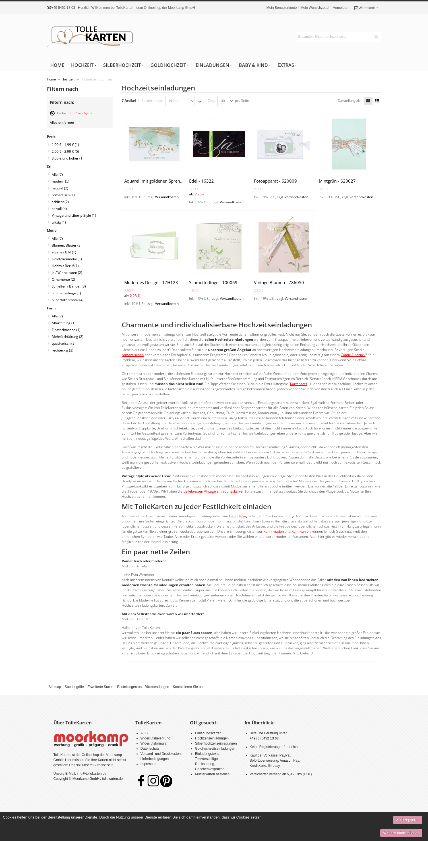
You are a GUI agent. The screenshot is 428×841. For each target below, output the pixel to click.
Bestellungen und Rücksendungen (143, 687)
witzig (59, 222)
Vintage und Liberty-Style (74, 215)
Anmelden (340, 8)
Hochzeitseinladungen (212, 738)
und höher (68, 158)
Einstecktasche (66, 329)
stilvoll (59, 208)
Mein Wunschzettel (314, 8)
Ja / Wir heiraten (67, 272)
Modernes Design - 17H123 (151, 282)
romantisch (63, 195)
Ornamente (63, 279)
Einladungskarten (208, 733)
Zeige (212, 100)
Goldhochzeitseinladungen (215, 749)
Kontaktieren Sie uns (188, 687)
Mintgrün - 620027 (337, 181)
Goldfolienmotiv (67, 259)
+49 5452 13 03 (63, 8)
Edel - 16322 (201, 181)
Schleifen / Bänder (69, 286)
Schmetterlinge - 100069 (213, 282)
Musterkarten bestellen (212, 774)
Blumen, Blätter (67, 245)
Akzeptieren (409, 820)
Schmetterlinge (66, 293)
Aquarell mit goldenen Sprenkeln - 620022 (165, 181)
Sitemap (54, 687)
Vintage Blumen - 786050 (279, 282)
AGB (144, 733)
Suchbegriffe (74, 687)
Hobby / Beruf (65, 265)
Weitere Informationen (401, 833)
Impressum (148, 764)
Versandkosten (167, 197)
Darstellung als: (349, 100)
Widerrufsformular (154, 743)
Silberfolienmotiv (68, 299)
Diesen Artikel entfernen (52, 115)
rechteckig (62, 350)
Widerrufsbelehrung (155, 738)
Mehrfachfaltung (67, 336)
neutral (60, 188)
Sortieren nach (153, 100)
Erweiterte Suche (100, 687)
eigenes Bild (64, 252)
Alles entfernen (62, 122)
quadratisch (64, 343)
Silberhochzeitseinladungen (216, 743)
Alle (57, 174)
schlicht (60, 201)
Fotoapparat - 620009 (275, 181)
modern (60, 181)
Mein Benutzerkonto (281, 8)
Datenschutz (150, 749)
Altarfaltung (64, 323)
